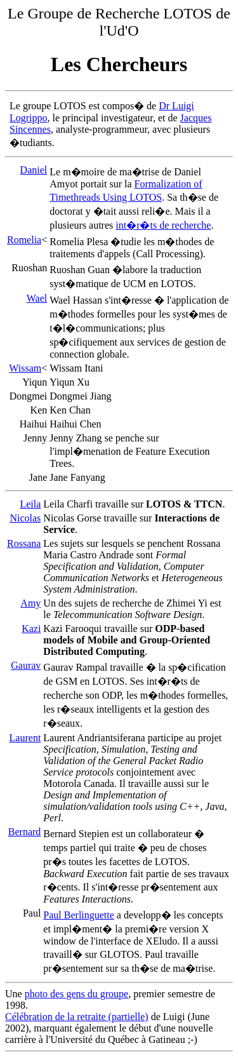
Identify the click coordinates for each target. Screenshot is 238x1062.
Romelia (24, 239)
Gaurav (26, 665)
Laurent (25, 737)
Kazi (31, 628)
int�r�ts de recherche (163, 225)
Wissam (25, 368)
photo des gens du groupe (77, 993)
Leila (30, 504)
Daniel (34, 170)
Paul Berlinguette (78, 915)
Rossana (24, 543)
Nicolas (25, 518)
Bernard (24, 831)
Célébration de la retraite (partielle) (77, 1016)
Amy (30, 603)
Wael (37, 298)
